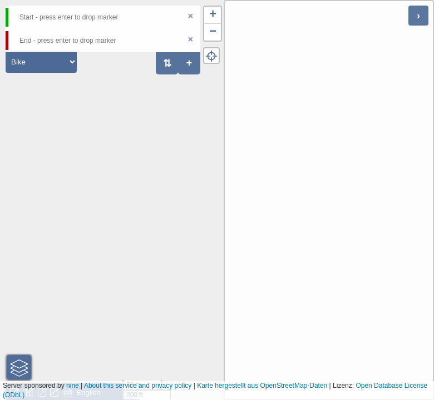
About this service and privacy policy (137, 385)
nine (72, 385)
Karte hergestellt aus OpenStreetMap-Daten (262, 385)
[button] (212, 15)
